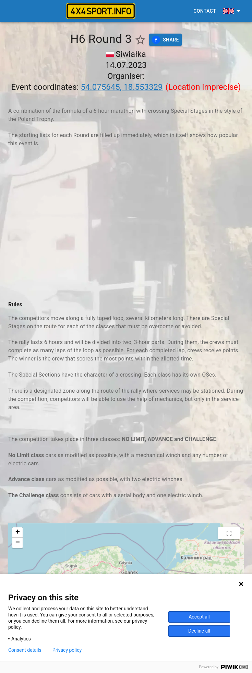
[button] (17, 532)
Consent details (24, 650)
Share (165, 40)
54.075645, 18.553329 (122, 87)
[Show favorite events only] (140, 40)
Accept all (199, 617)
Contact (204, 11)
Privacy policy (67, 650)
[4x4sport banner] (100, 11)
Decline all (199, 631)
